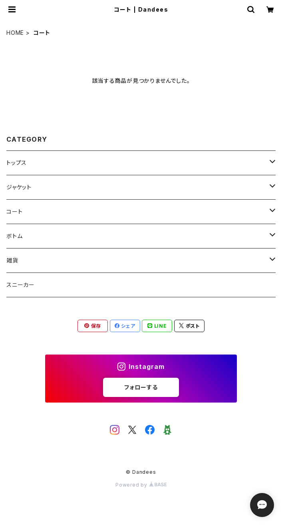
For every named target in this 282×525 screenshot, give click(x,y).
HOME (15, 32)
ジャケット (19, 187)
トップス (16, 162)
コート (14, 211)
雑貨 (12, 260)
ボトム (14, 235)
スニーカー (20, 284)
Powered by (141, 485)
